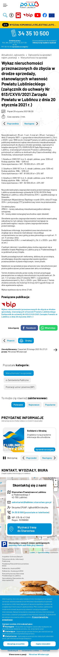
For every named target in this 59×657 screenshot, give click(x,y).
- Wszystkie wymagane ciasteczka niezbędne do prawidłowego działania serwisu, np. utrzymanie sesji (27, 628)
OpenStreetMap (44, 552)
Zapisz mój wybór (43, 644)
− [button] (56, 484)
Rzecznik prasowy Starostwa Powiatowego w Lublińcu (13, 575)
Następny (47, 458)
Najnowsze (34, 404)
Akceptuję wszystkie (15, 644)
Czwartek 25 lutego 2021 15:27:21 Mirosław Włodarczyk (24, 350)
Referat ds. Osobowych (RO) (12, 571)
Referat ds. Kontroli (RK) (11, 568)
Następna (29, 123)
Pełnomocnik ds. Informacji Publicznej (12, 560)
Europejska (52, 15)
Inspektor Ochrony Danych (12, 556)
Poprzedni (31, 458)
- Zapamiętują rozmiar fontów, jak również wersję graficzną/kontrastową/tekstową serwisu (27, 632)
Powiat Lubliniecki (18, 15)
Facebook (31, 328)
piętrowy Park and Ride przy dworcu (26, 545)
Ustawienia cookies (30, 650)
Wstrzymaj (12, 458)
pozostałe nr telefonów (37, 512)
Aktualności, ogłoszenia (12, 54)
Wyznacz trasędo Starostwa (26, 528)
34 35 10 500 (33, 33)
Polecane (18, 404)
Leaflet (32, 552)
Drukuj (28, 340)
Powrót (11, 340)
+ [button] (56, 480)
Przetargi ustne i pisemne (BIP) (20, 387)
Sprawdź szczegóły (45, 449)
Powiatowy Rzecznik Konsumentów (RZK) (15, 565)
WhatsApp (50, 328)
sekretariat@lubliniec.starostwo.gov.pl (31, 502)
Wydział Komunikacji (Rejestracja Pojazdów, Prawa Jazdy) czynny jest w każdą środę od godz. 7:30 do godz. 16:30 (30, 24)
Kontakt (46, 650)
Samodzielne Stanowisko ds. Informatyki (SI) (13, 579)
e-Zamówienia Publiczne (17, 380)
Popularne (50, 404)
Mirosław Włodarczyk (39, 654)
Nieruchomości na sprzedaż (34, 57)
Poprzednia (13, 123)
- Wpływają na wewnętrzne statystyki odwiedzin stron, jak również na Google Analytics (28, 637)
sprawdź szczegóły (20, 47)
